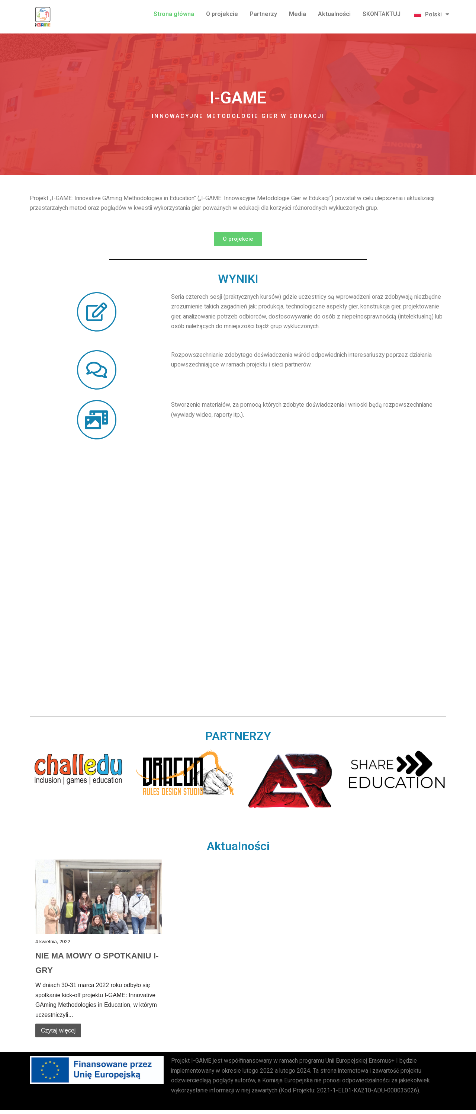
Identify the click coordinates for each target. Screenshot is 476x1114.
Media (297, 13)
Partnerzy (263, 13)
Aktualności (334, 13)
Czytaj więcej (58, 1033)
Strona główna (174, 13)
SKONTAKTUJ (382, 13)
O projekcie (222, 13)
